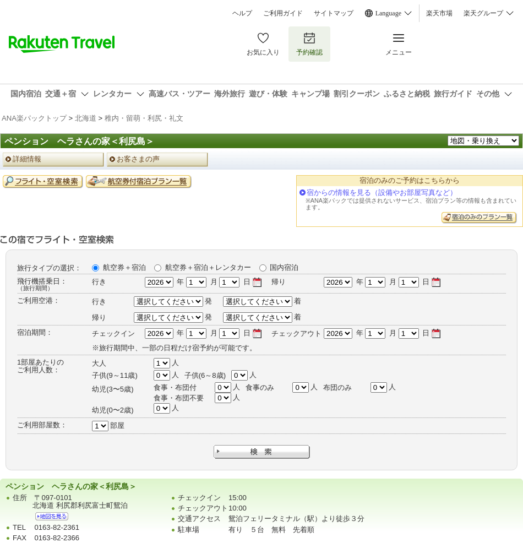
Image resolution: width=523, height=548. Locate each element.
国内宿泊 (284, 267)
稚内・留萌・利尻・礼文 (144, 118)
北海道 (85, 118)
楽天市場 (439, 13)
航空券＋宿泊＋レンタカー (208, 267)
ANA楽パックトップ (34, 118)
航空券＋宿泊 (124, 267)
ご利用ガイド (283, 13)
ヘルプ (242, 13)
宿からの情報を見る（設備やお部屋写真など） (382, 192)
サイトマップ (333, 13)
